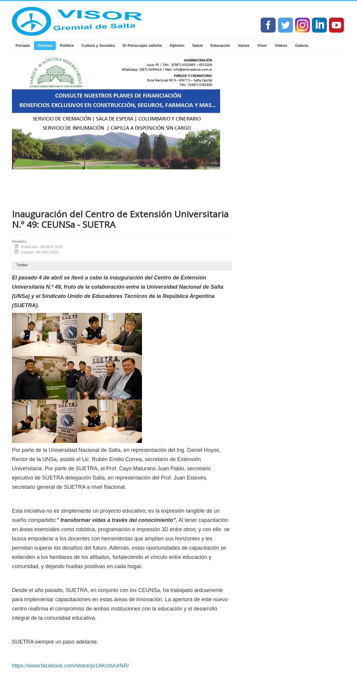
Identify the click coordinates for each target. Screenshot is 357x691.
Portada (23, 45)
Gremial (45, 45)
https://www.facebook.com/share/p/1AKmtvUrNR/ (70, 666)
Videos (281, 45)
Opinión (177, 45)
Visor (262, 45)
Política (67, 45)
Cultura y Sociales (98, 45)
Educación (220, 45)
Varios (244, 45)
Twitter (22, 265)
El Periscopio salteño (142, 45)
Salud (197, 45)
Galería (301, 45)
